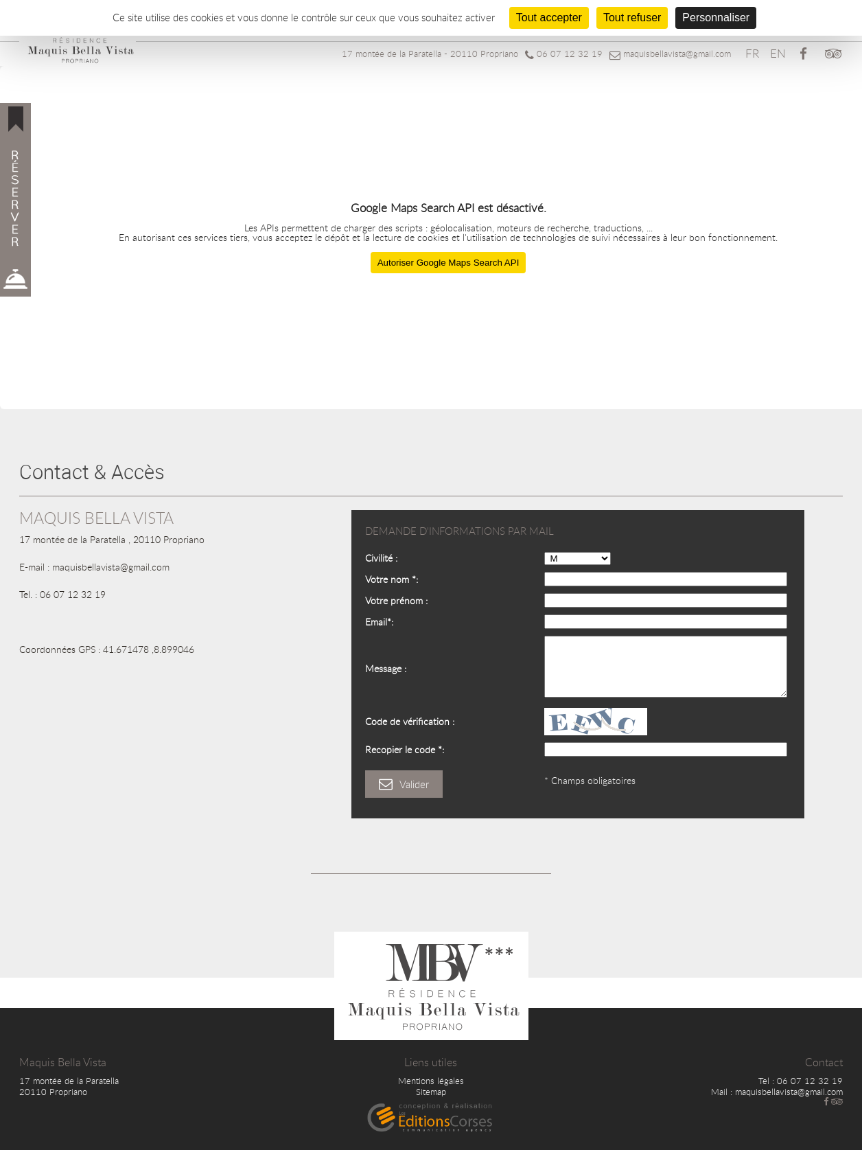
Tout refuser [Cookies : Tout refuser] (632, 17)
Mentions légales (431, 1080)
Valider (404, 784)
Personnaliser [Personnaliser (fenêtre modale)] (715, 17)
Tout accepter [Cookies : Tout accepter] (549, 17)
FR (752, 53)
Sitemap (431, 1091)
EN (778, 53)
